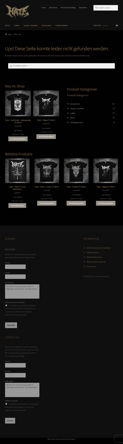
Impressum (91, 266)
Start (9, 34)
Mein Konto (53, 7)
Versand (19, 130)
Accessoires (46, 25)
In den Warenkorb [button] (17, 205)
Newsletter (83, 7)
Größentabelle (61, 25)
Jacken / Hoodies (30, 25)
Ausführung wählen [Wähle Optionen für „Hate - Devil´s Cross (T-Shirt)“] (46, 203)
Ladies (16, 25)
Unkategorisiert (76, 122)
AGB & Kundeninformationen (99, 248)
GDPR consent (12, 401)
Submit (10, 420)
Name (8, 262)
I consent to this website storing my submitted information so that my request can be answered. (21, 407)
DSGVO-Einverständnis (15, 302)
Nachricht (10, 282)
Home (44, 7)
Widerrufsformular (94, 257)
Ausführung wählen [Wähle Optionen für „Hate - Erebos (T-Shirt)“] (76, 203)
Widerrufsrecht (93, 252)
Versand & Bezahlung (68, 7)
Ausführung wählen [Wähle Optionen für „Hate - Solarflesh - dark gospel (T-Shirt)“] (18, 139)
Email (8, 272)
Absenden (11, 325)
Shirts (7, 25)
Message (9, 381)
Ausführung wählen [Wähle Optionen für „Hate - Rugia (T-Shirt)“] (46, 136)
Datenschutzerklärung (96, 262)
